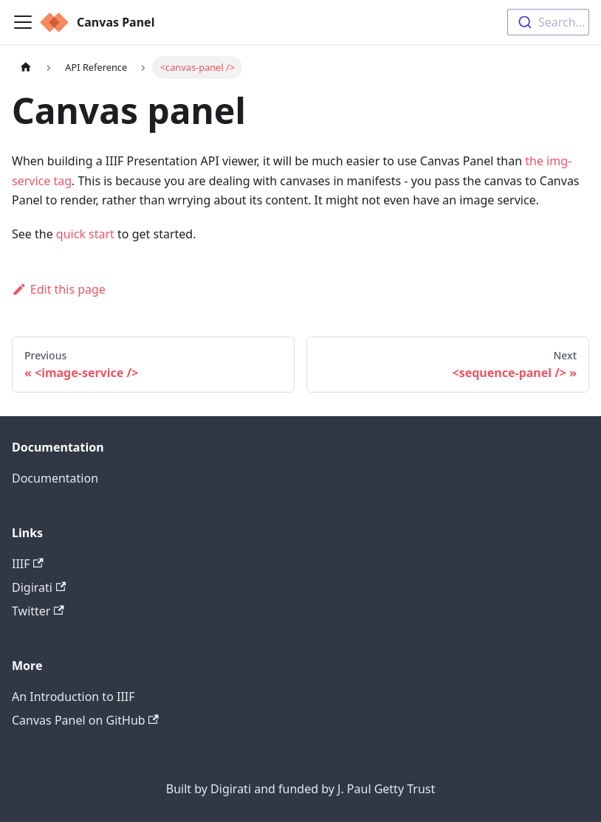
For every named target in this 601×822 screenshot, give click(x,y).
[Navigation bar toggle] (23, 22)
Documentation (55, 478)
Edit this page (59, 289)
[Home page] (26, 67)
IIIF (28, 564)
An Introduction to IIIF (73, 696)
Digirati (39, 587)
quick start (85, 234)
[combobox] (548, 22)
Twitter (38, 611)
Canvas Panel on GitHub (85, 720)
